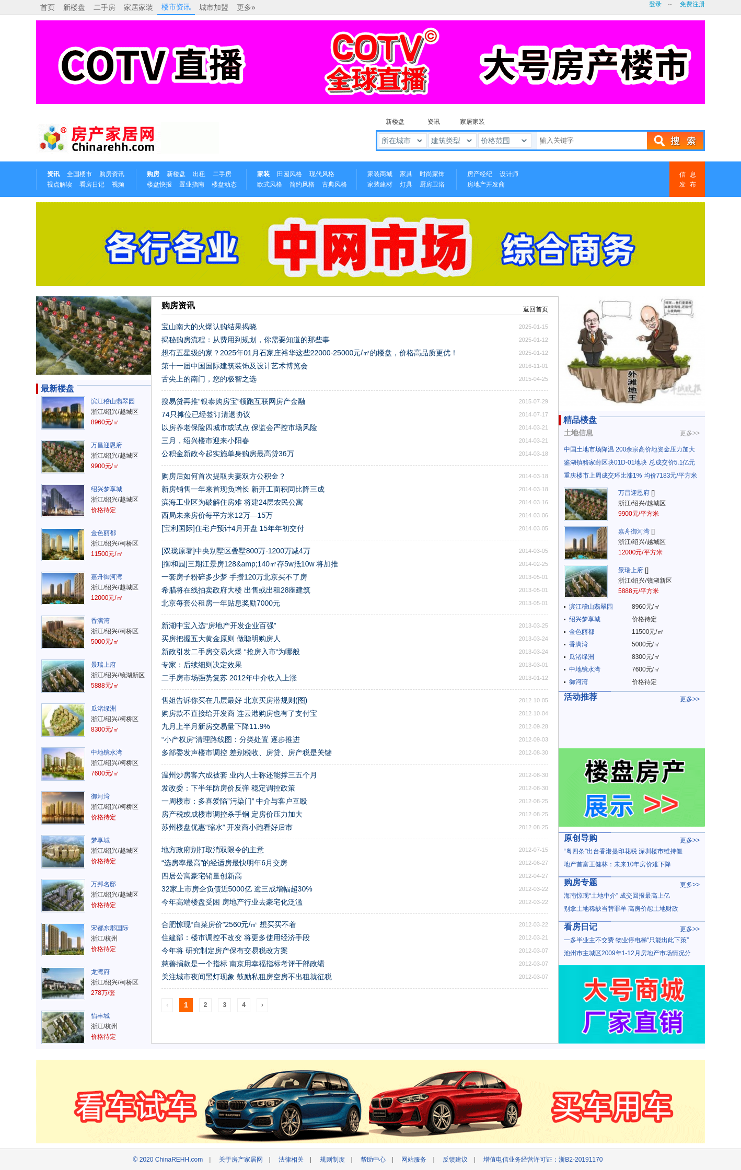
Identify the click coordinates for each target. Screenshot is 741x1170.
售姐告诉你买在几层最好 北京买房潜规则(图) (234, 700)
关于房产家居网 (241, 1159)
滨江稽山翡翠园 (113, 401)
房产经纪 (479, 174)
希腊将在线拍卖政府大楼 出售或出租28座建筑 (235, 590)
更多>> (690, 433)
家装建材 (379, 184)
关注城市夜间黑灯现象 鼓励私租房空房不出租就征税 (246, 976)
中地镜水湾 (106, 752)
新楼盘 (74, 7)
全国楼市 (79, 174)
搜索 (675, 140)
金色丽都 (103, 533)
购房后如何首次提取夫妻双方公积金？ (223, 476)
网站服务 (413, 1159)
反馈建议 (455, 1159)
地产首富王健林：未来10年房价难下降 (617, 864)
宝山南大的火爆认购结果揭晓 (209, 326)
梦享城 (100, 840)
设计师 (509, 174)
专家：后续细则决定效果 (201, 665)
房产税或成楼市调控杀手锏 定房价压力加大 (232, 814)
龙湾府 (100, 972)
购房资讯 (111, 174)
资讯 (433, 121)
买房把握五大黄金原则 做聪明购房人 (221, 638)
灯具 (406, 184)
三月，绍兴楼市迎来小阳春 (205, 440)
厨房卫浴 (432, 184)
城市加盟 (213, 7)
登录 (655, 4)
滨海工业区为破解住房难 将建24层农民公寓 (232, 502)
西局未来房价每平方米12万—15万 (217, 515)
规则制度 (332, 1159)
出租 (199, 174)
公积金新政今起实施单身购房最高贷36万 (227, 453)
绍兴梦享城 (106, 489)
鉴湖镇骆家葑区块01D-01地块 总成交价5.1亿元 (629, 462)
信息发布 (689, 179)
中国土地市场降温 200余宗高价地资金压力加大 (629, 449)
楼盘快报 (159, 184)
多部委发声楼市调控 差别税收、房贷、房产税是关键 (246, 752)
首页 (47, 7)
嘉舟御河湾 (106, 577)
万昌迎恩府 (106, 445)
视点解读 (59, 184)
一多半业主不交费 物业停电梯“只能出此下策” (626, 940)
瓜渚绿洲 (103, 708)
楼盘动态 (224, 184)
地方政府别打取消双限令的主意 (212, 849)
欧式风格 (269, 184)
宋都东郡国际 (110, 928)
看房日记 (92, 184)
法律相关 (291, 1159)
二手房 (104, 7)
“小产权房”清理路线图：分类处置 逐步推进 (230, 739)
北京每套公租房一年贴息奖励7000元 (220, 603)
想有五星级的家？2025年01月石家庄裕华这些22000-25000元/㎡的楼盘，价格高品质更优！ (309, 353)
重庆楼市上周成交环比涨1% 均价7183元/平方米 (630, 475)
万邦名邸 (103, 884)
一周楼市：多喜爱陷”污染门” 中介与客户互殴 (234, 801)
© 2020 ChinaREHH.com (168, 1159)
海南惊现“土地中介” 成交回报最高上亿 (617, 895)
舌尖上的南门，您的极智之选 (209, 379)
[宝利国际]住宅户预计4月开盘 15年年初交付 (232, 528)
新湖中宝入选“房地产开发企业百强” (218, 625)
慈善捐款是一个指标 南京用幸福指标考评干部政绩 (243, 963)
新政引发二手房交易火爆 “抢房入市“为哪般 (230, 651)
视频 (118, 184)
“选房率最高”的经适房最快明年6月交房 (224, 863)
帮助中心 (373, 1159)
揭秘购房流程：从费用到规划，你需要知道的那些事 (245, 339)
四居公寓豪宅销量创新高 (201, 876)
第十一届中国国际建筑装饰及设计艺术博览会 (234, 366)
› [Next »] (262, 1005)
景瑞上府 (103, 664)
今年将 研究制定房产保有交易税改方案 (224, 950)
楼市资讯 (176, 7)
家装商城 (379, 174)
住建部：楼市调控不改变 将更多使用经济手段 (235, 937)
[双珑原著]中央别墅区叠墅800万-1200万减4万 (235, 551)
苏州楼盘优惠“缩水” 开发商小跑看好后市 (227, 827)
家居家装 (138, 7)
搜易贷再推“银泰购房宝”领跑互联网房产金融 (233, 401)
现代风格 (321, 174)
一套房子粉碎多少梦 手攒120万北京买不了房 (234, 577)
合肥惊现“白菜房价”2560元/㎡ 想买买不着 (228, 924)
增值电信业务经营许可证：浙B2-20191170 (543, 1159)
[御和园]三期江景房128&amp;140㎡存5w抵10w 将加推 (249, 564)
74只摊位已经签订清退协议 (205, 414)
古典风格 (334, 184)
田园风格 (289, 174)
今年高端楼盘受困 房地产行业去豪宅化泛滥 (232, 902)
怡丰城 (100, 1016)
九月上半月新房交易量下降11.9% (215, 726)
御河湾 (100, 796)
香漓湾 (100, 620)
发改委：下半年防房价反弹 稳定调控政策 (228, 788)
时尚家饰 (432, 174)
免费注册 (692, 4)
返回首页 (535, 309)
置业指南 (191, 184)
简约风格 (302, 184)
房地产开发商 (486, 184)
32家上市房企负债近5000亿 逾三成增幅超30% (236, 889)
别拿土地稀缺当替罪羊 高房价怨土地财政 (621, 908)
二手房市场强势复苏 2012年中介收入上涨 (229, 678)
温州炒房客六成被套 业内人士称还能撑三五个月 (239, 775)
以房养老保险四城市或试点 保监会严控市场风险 (239, 427)
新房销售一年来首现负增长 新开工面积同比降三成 (243, 489)
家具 (406, 174)
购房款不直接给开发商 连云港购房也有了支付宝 (239, 713)
